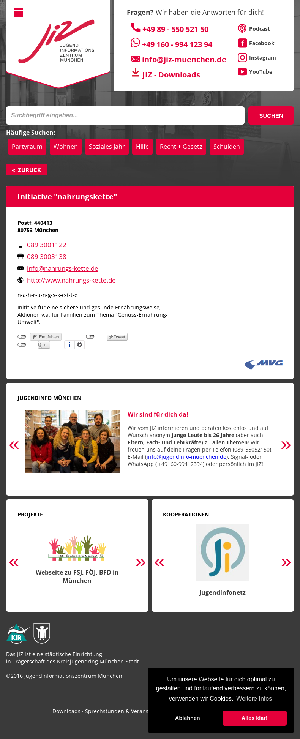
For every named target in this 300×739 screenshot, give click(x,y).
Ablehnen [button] (187, 718)
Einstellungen (79, 344)
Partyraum (27, 146)
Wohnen (66, 146)
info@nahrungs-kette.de (62, 268)
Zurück (29, 170)
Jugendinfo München (49, 397)
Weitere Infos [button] (254, 698)
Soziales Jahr (107, 146)
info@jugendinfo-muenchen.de (186, 456)
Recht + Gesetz (181, 146)
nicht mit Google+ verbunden (21, 345)
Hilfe (142, 146)
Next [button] (286, 445)
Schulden (226, 146)
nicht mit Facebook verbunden (21, 337)
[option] (150, 445)
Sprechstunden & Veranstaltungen (129, 711)
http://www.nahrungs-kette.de (71, 280)
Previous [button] (14, 445)
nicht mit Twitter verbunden (90, 337)
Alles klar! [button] (255, 718)
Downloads (66, 711)
